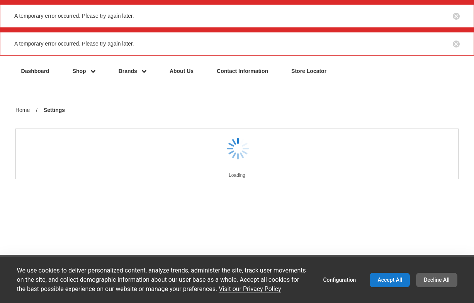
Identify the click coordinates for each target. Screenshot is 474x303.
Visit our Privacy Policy (250, 289)
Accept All (389, 280)
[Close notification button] (456, 15)
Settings (54, 110)
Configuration (339, 280)
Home (22, 110)
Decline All (436, 280)
